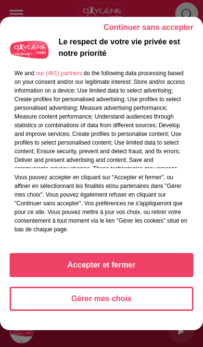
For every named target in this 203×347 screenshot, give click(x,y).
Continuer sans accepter (148, 27)
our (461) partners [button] (59, 73)
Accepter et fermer (101, 265)
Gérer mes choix (101, 298)
